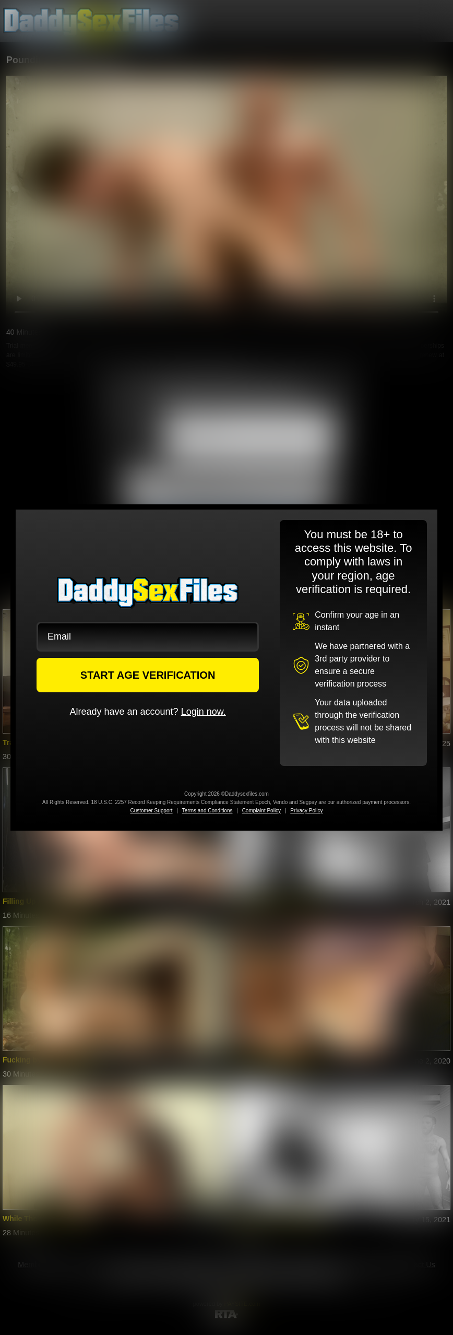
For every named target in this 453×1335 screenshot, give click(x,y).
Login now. (203, 711)
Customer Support (151, 810)
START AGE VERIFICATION (148, 675)
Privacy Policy (306, 810)
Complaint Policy (261, 810)
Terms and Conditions (207, 810)
